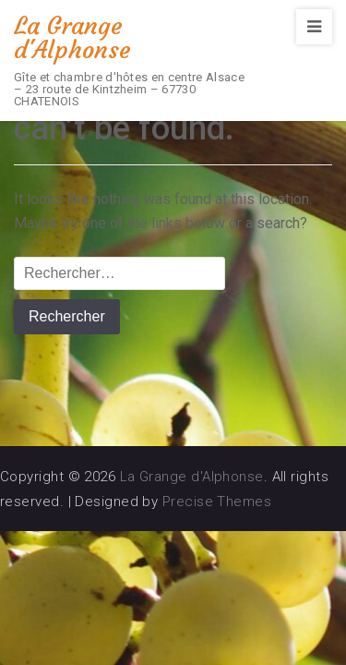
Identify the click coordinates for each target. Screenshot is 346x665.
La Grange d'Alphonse (72, 38)
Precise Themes (216, 501)
